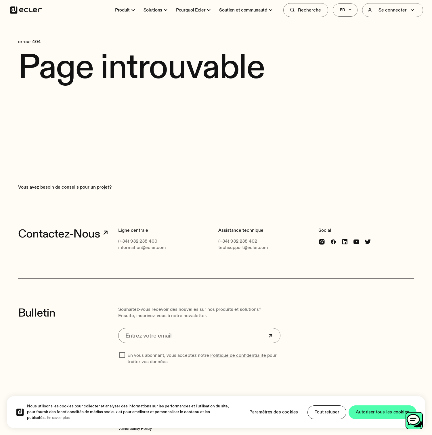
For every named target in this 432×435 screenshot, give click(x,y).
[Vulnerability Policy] (135, 428)
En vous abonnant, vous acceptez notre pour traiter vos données (202, 358)
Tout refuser (324, 412)
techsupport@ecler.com (243, 247)
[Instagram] (321, 241)
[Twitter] (367, 241)
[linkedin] (344, 241)
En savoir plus (58, 418)
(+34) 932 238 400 (137, 241)
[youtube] (356, 241)
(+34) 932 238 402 (237, 241)
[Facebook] (333, 241)
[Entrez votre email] (199, 335)
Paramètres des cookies (268, 412)
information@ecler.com (142, 247)
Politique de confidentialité (238, 355)
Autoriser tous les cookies (381, 412)
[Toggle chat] (414, 420)
